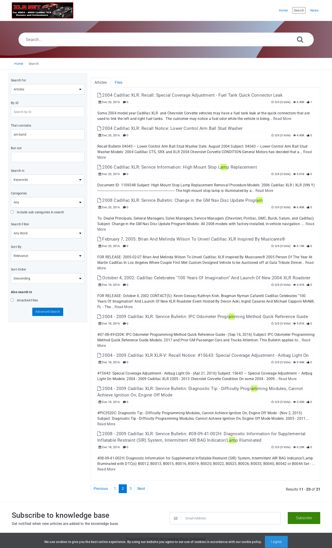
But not (16, 148)
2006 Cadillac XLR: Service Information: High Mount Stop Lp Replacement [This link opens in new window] (177, 167)
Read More (282, 118)
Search (34, 64)
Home (18, 64)
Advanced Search (47, 311)
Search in (17, 171)
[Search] (300, 39)
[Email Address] (225, 518)
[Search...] (166, 39)
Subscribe (304, 518)
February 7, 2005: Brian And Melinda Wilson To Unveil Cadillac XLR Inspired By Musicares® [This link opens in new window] (191, 239)
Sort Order (18, 269)
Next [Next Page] (141, 488)
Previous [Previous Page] (101, 488)
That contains (21, 125)
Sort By (16, 247)
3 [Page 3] (131, 488)
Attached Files (24, 300)
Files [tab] (119, 82)
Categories (19, 193)
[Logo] (42, 10)
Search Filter (20, 224)
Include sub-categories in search (37, 212)
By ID (14, 103)
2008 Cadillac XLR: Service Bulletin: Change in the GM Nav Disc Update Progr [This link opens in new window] (180, 200)
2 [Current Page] (123, 488)
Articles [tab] (101, 82)
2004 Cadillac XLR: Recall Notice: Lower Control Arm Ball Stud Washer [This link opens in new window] (170, 128)
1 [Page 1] (115, 488)
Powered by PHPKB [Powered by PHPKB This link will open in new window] (142, 539)
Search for (18, 80)
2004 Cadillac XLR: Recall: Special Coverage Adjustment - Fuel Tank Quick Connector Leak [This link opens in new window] (190, 95)
